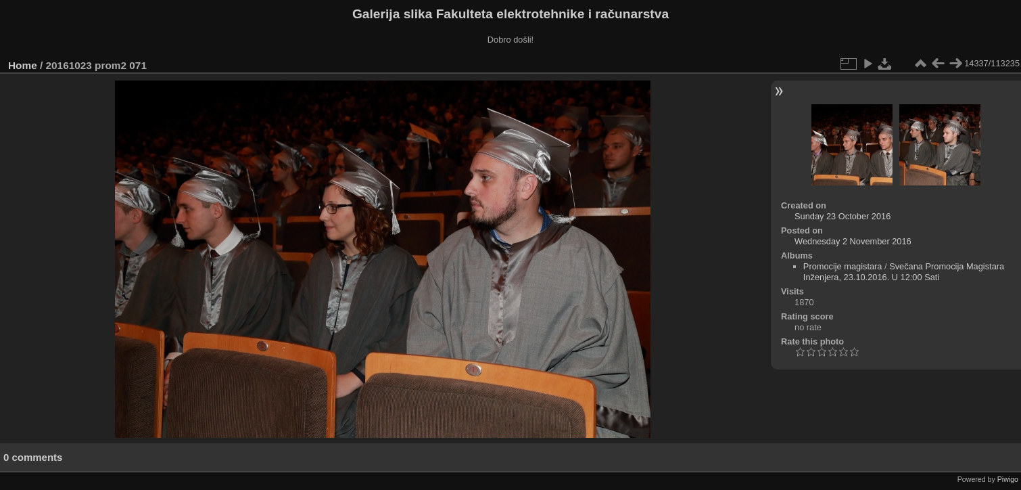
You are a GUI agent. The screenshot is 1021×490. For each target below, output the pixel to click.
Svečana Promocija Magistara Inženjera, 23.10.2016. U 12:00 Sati (903, 271)
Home (22, 65)
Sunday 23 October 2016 (842, 216)
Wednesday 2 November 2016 (852, 241)
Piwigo (1007, 479)
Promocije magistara (842, 266)
